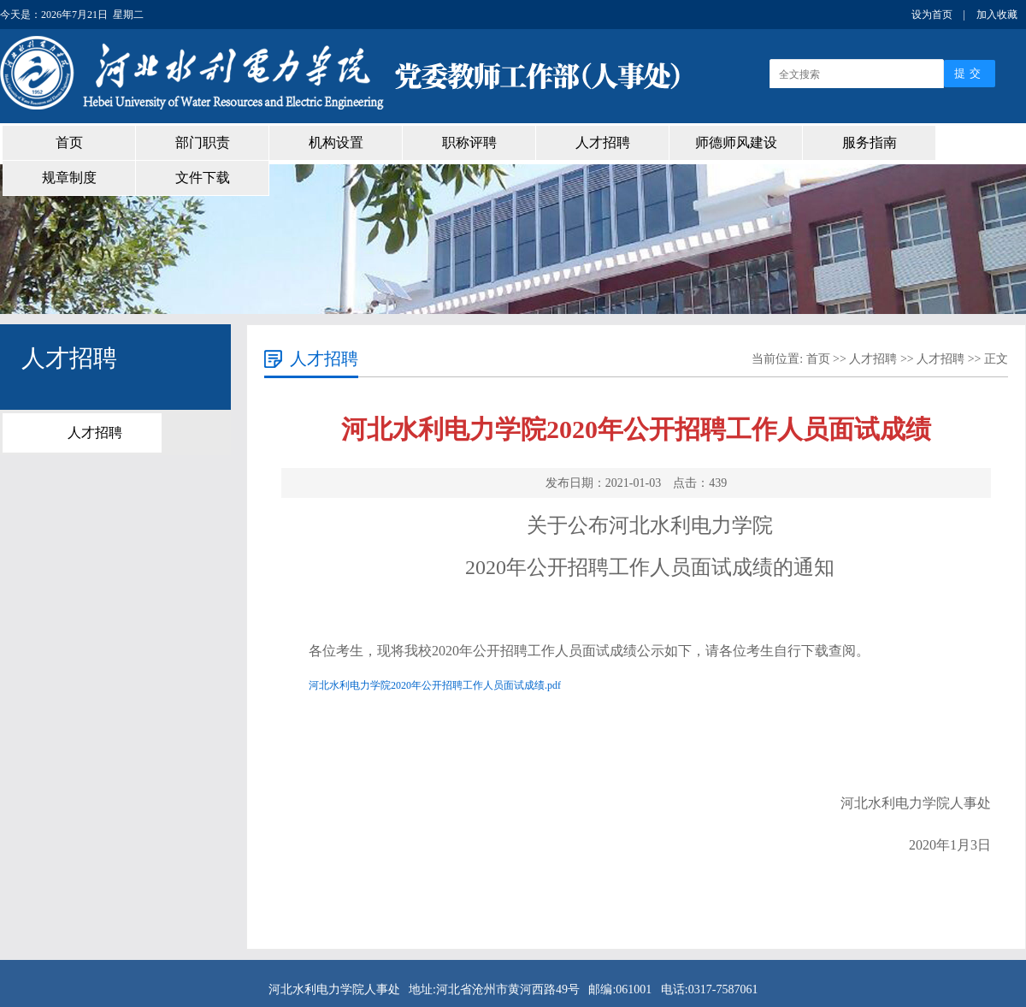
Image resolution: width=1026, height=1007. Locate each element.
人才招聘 (602, 142)
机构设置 (336, 142)
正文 (996, 358)
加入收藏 (996, 15)
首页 (69, 142)
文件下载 (202, 177)
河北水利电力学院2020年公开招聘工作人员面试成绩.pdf (435, 685)
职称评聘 (469, 142)
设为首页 (931, 15)
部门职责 (202, 142)
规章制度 (69, 177)
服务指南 (869, 142)
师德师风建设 (736, 142)
